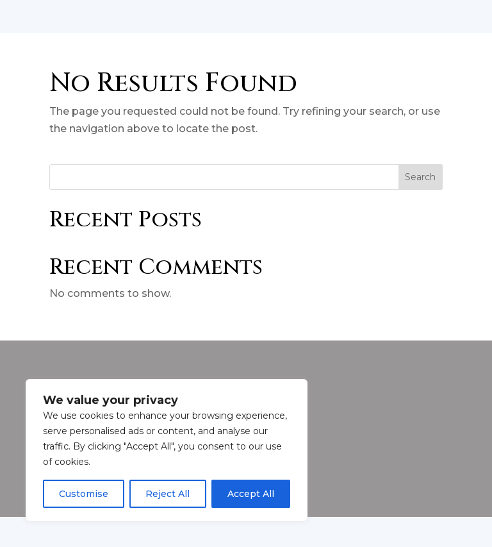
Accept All (250, 494)
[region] (167, 450)
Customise (83, 494)
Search (420, 207)
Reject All (167, 494)
